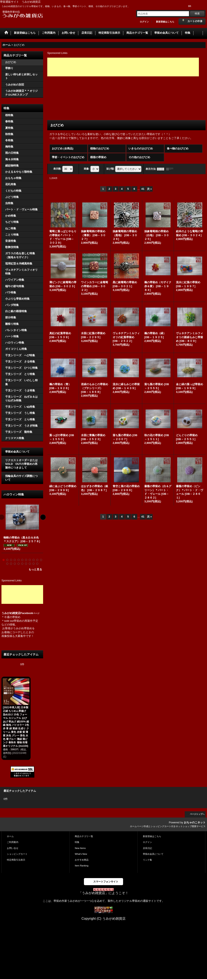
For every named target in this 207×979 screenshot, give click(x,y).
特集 (77, 842)
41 (142, 188)
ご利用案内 (12, 842)
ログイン (144, 21)
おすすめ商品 (82, 860)
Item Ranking (81, 865)
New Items (80, 848)
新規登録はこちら (165, 21)
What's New (81, 854)
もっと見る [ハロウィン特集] (35, 569)
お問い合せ (12, 848)
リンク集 (147, 860)
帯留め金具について (17, 451)
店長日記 (147, 848)
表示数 (57, 168)
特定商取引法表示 (16, 860)
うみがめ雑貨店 (10, 613)
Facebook (29, 613)
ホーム (10, 836)
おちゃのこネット (195, 822)
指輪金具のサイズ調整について (21, 477)
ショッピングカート (17, 854)
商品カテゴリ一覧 (84, 836)
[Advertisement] (22, 594)
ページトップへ (197, 814)
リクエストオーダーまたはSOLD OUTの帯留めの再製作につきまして (21, 464)
